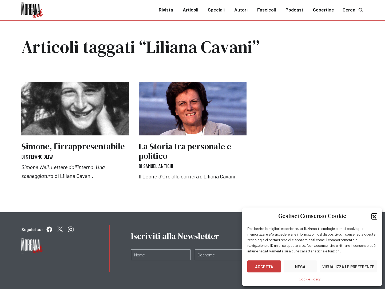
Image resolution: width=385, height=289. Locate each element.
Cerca (353, 10)
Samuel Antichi (158, 166)
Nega (300, 266)
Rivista (166, 10)
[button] (374, 216)
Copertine (323, 10)
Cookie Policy (309, 279)
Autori (241, 10)
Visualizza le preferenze (348, 266)
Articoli (190, 10)
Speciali (216, 10)
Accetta (264, 266)
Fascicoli (266, 10)
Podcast (294, 10)
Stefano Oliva (40, 156)
